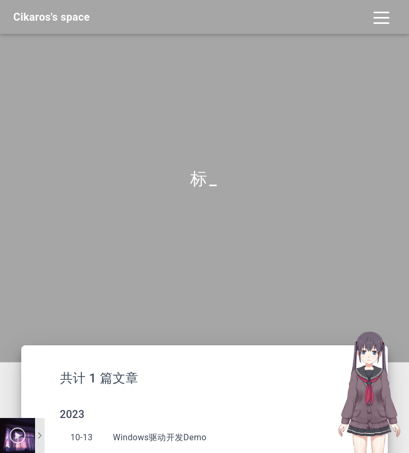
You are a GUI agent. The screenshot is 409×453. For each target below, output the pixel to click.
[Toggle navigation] (381, 17)
